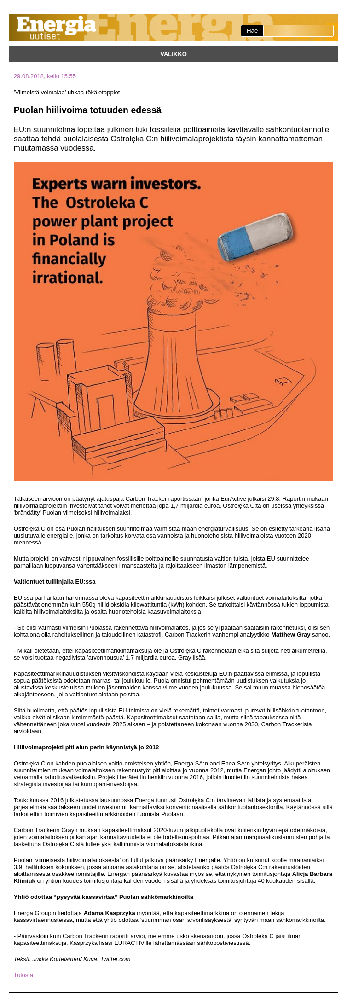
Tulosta (23, 975)
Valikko (173, 54)
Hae (252, 30)
